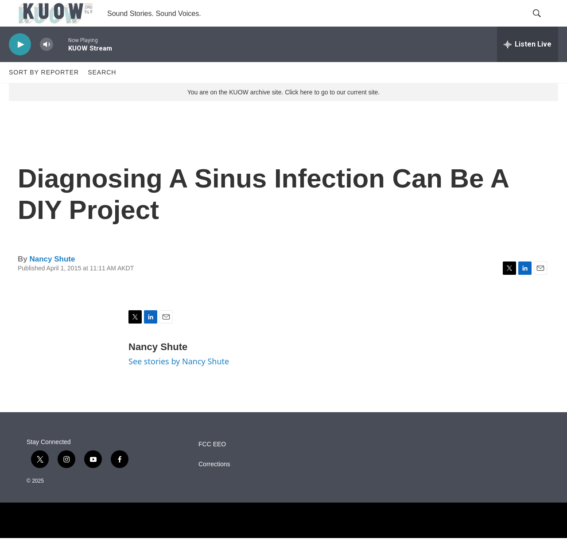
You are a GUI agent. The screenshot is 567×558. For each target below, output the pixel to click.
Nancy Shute (52, 279)
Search (102, 92)
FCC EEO (212, 464)
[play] (20, 64)
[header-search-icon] (544, 23)
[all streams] (527, 64)
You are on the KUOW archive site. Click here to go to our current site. (283, 112)
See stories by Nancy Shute (178, 381)
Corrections (214, 484)
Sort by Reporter (44, 92)
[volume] (46, 64)
